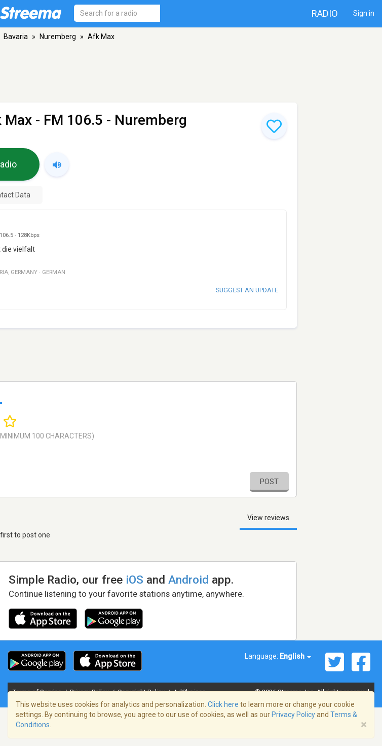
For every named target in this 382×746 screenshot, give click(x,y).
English (295, 656)
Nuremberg (58, 36)
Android (188, 579)
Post (269, 481)
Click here (223, 704)
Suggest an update (247, 290)
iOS (134, 579)
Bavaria (16, 36)
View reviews (268, 518)
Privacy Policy (293, 714)
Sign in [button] (363, 13)
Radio (325, 13)
